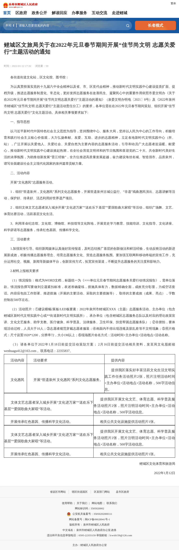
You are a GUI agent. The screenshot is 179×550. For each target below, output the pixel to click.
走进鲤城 (119, 13)
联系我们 (112, 503)
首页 (7, 13)
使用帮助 (67, 503)
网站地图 (97, 503)
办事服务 (79, 13)
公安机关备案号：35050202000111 (89, 514)
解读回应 (59, 13)
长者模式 (155, 25)
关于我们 (82, 503)
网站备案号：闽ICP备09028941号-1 (89, 519)
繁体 (173, 3)
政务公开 (39, 13)
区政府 (21, 13)
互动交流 (99, 13)
